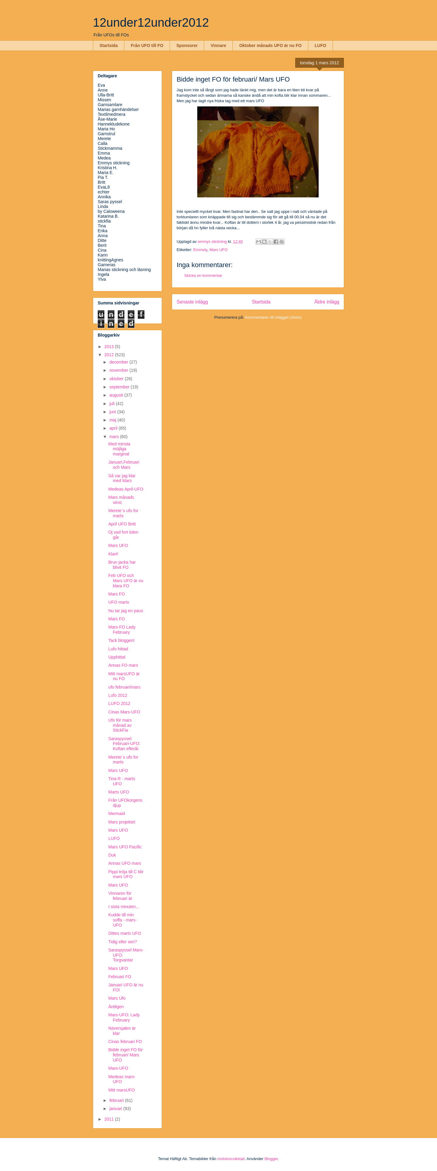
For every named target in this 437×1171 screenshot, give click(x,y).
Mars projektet (121, 822)
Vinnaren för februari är (120, 896)
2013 (109, 346)
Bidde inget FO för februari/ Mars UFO (125, 1054)
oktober (117, 378)
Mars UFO (218, 249)
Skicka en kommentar (203, 275)
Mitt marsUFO (121, 1090)
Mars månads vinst (121, 500)
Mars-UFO (118, 1068)
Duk (112, 855)
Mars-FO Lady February (121, 630)
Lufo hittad (118, 648)
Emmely (200, 249)
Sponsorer (187, 45)
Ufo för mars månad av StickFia (120, 725)
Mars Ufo (117, 998)
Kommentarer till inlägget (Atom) (273, 317)
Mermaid (116, 813)
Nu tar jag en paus (125, 610)
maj (113, 420)
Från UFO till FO (147, 45)
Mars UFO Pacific (125, 846)
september (119, 386)
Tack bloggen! (121, 640)
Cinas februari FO (125, 1041)
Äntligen (116, 1006)
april (113, 428)
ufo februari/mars (124, 687)
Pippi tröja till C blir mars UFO (126, 874)
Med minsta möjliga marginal (119, 449)
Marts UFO (118, 792)
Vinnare (218, 45)
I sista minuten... (123, 906)
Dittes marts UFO (124, 933)
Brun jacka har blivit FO (122, 565)
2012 (109, 354)
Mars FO (116, 594)
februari (117, 1100)
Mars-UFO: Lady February (124, 1017)
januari (116, 1108)
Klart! (113, 554)
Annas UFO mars (124, 863)
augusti (116, 395)
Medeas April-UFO (125, 489)
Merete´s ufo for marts (123, 513)
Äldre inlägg (326, 301)
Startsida (109, 45)
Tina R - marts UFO (121, 781)
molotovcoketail (231, 1158)
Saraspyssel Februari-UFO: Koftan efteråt (124, 743)
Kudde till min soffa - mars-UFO (122, 920)
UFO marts (118, 602)
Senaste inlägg (192, 301)
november (119, 370)
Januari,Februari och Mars (123, 465)
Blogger (271, 1158)
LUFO (320, 45)
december (119, 362)
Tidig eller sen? (122, 941)
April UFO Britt (122, 524)
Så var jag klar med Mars (121, 478)
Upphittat (116, 657)
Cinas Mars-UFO (124, 712)
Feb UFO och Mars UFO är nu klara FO (125, 580)
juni (113, 411)
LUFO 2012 (119, 703)
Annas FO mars (123, 665)
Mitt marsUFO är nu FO (124, 676)
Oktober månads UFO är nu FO (270, 45)
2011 (109, 1119)
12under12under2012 (151, 22)
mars (114, 436)
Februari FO (119, 976)
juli (112, 403)
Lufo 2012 (117, 695)
